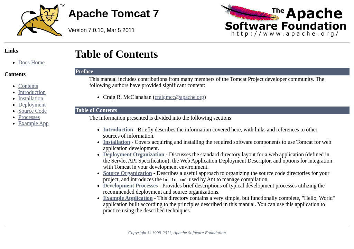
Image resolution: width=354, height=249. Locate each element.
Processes (29, 117)
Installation (30, 98)
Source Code (32, 111)
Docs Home (31, 62)
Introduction (32, 92)
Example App (33, 123)
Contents (28, 86)
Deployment (32, 105)
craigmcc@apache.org (179, 97)
